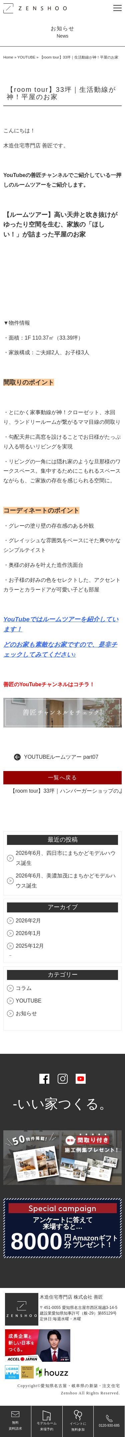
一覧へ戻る (62, 777)
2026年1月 (28, 933)
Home (8, 57)
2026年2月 (28, 920)
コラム (24, 988)
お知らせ (26, 1013)
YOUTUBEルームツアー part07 (61, 757)
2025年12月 (30, 946)
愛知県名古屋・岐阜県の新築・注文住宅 (80, 1385)
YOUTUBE (26, 57)
